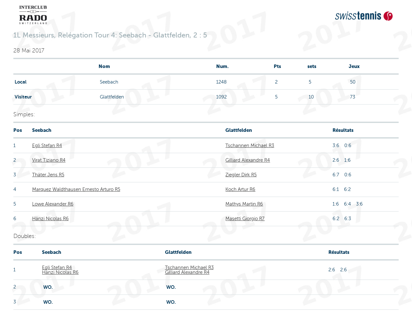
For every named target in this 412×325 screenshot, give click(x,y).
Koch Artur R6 (240, 189)
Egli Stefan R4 (47, 145)
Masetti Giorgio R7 (244, 218)
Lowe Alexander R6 (52, 204)
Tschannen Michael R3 (249, 145)
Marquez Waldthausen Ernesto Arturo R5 (76, 189)
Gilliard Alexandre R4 (247, 160)
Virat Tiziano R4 (48, 160)
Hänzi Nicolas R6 (50, 218)
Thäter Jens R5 (48, 174)
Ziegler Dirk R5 (241, 174)
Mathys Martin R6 (244, 204)
